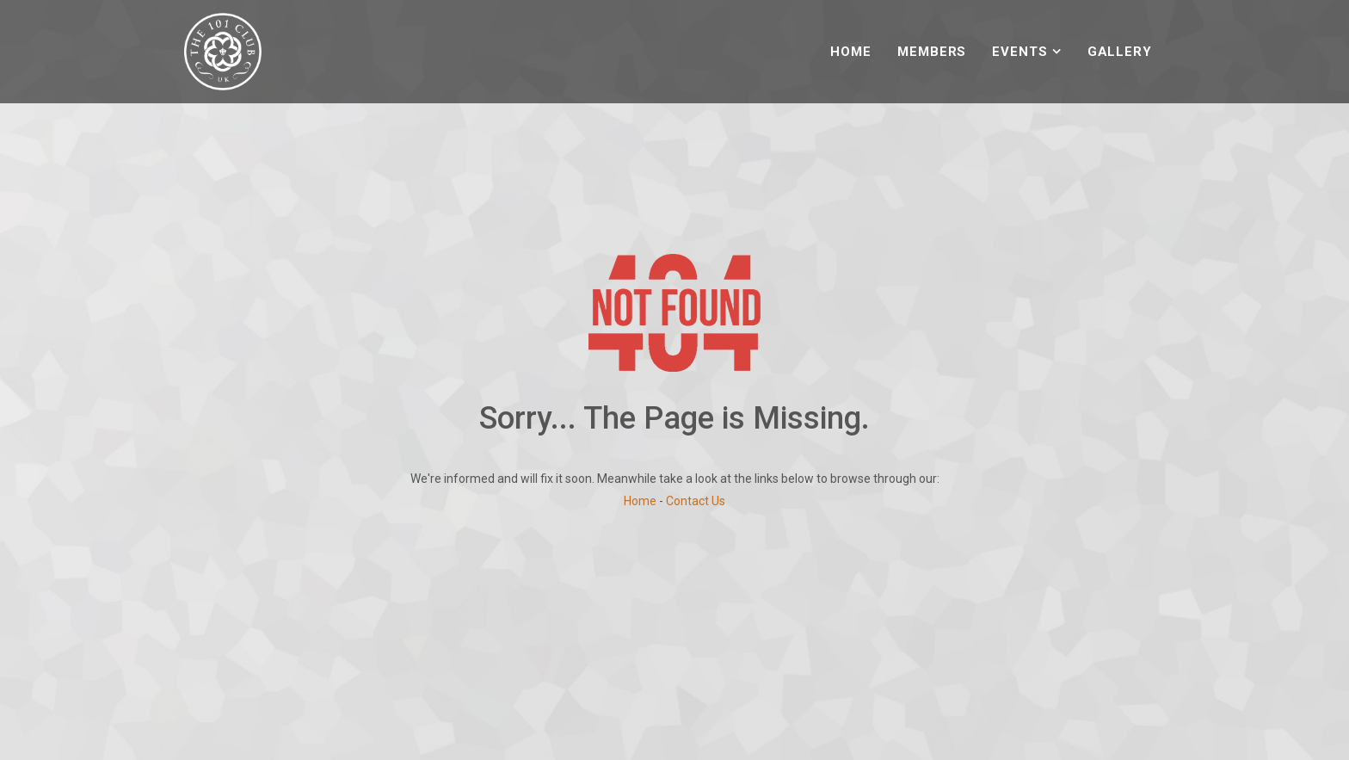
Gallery (1119, 51)
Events (1019, 51)
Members (931, 51)
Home (851, 51)
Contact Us (695, 501)
